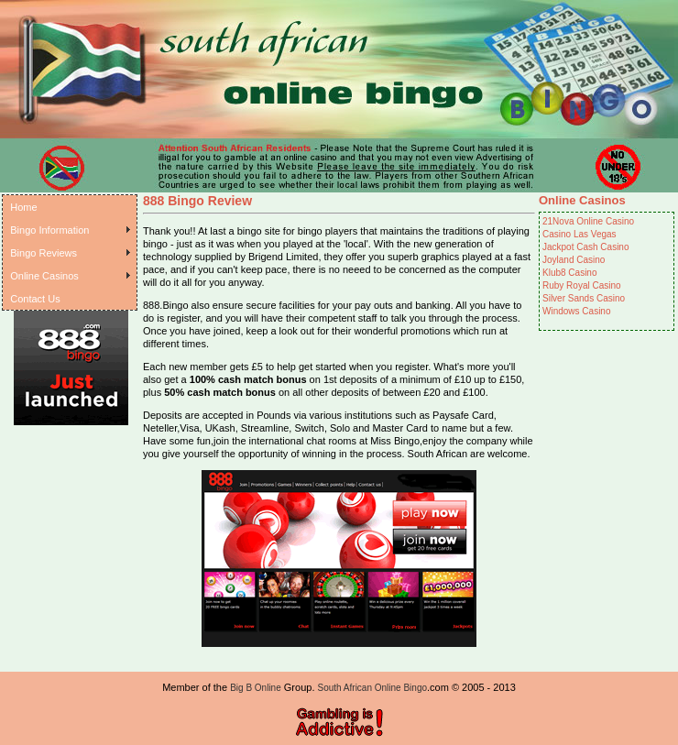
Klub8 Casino (569, 273)
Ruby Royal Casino (581, 285)
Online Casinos (44, 275)
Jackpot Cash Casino (585, 247)
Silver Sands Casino (583, 298)
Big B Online (255, 688)
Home (23, 207)
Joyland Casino (573, 260)
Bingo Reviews (43, 252)
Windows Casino (576, 311)
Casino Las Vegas (579, 234)
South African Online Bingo (373, 688)
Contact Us (35, 298)
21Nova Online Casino (588, 221)
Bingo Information (49, 230)
